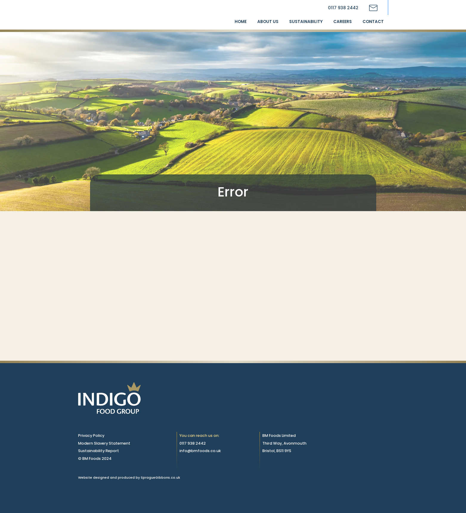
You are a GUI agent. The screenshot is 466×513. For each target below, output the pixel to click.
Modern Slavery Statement (104, 443)
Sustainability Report (98, 450)
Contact (373, 21)
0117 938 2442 (343, 8)
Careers (342, 21)
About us (267, 21)
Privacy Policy (91, 435)
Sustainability (306, 21)
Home (241, 21)
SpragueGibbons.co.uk (160, 477)
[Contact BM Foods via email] (373, 8)
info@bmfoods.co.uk (200, 450)
